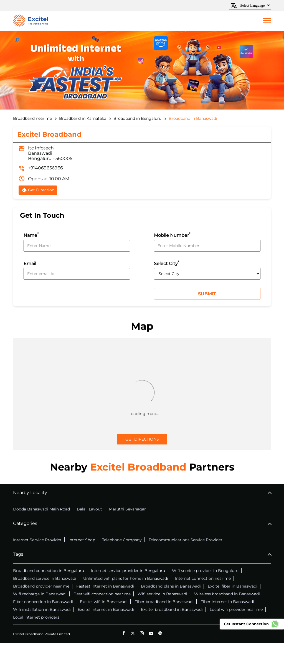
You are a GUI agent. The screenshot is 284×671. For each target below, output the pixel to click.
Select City (166, 263)
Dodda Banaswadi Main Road (41, 509)
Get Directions (142, 439)
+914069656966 (45, 168)
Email (30, 263)
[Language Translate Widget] (254, 5)
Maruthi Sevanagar (127, 509)
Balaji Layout (89, 509)
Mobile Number (172, 235)
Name (31, 235)
